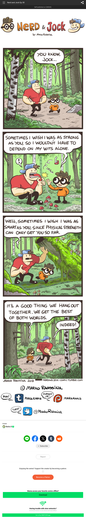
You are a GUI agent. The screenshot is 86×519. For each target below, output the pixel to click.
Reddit (59, 438)
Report (43, 457)
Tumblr (51, 438)
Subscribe (44, 446)
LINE (27, 438)
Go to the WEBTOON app (43, 515)
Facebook (35, 438)
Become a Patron (43, 477)
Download (43, 495)
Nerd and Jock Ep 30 (16, 2)
